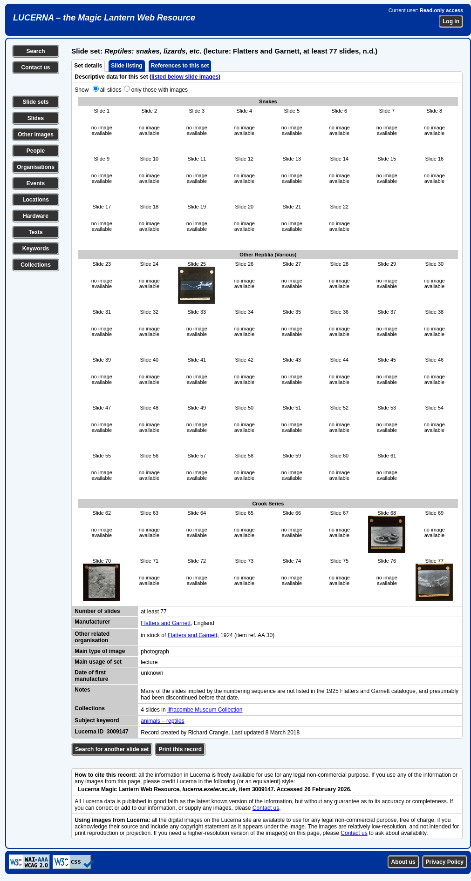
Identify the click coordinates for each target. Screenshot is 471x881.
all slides (111, 90)
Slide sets (35, 102)
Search (35, 51)
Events (36, 183)
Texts (35, 232)
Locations (35, 199)
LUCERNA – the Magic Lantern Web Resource (104, 17)
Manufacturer (92, 622)
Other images (36, 134)
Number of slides (97, 611)
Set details (88, 65)
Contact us (35, 67)
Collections (35, 265)
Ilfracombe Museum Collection (204, 709)
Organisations (36, 167)
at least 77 (153, 611)
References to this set (180, 65)
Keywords (35, 248)
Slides (35, 118)
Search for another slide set (112, 749)
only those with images (159, 90)
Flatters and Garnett (166, 623)
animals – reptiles (162, 721)
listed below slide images (184, 77)
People (36, 151)
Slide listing (126, 65)
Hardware (35, 216)
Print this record (180, 749)
